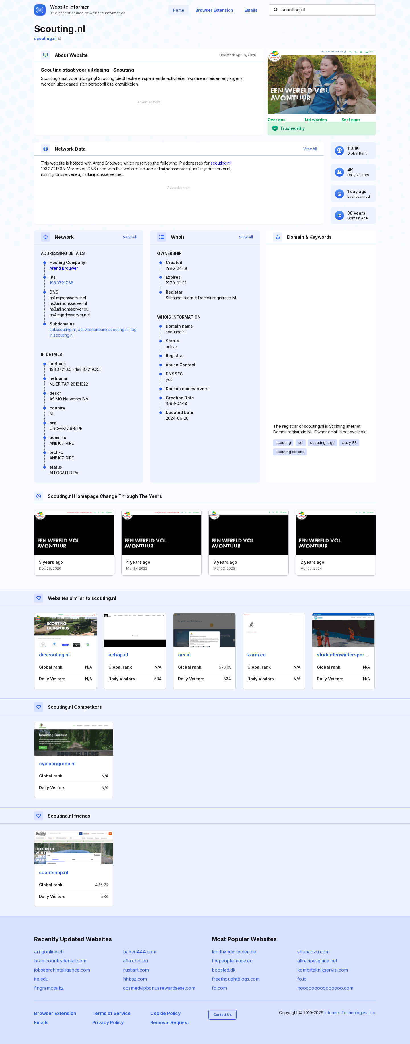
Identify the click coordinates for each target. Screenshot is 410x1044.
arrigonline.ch (49, 951)
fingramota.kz (49, 988)
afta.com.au (135, 961)
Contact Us (222, 1014)
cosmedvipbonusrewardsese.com (159, 988)
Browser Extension (214, 10)
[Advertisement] (148, 118)
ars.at (184, 655)
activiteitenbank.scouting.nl (103, 329)
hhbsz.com (135, 979)
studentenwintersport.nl (344, 655)
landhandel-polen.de (234, 951)
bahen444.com (139, 951)
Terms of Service (111, 1013)
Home (178, 10)
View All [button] (310, 149)
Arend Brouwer (64, 268)
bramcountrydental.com (60, 961)
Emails (251, 10)
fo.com (219, 988)
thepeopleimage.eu (232, 961)
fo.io (302, 979)
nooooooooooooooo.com (325, 988)
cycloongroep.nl (57, 763)
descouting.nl (54, 655)
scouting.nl (47, 38)
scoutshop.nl (53, 872)
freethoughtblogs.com (236, 979)
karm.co (256, 655)
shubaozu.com (313, 951)
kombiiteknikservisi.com (322, 970)
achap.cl (118, 655)
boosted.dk (223, 970)
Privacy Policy (108, 1022)
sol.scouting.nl (63, 329)
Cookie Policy (165, 1013)
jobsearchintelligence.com (62, 970)
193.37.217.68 (61, 282)
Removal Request (169, 1022)
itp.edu (41, 979)
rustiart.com (136, 970)
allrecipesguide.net (317, 961)
